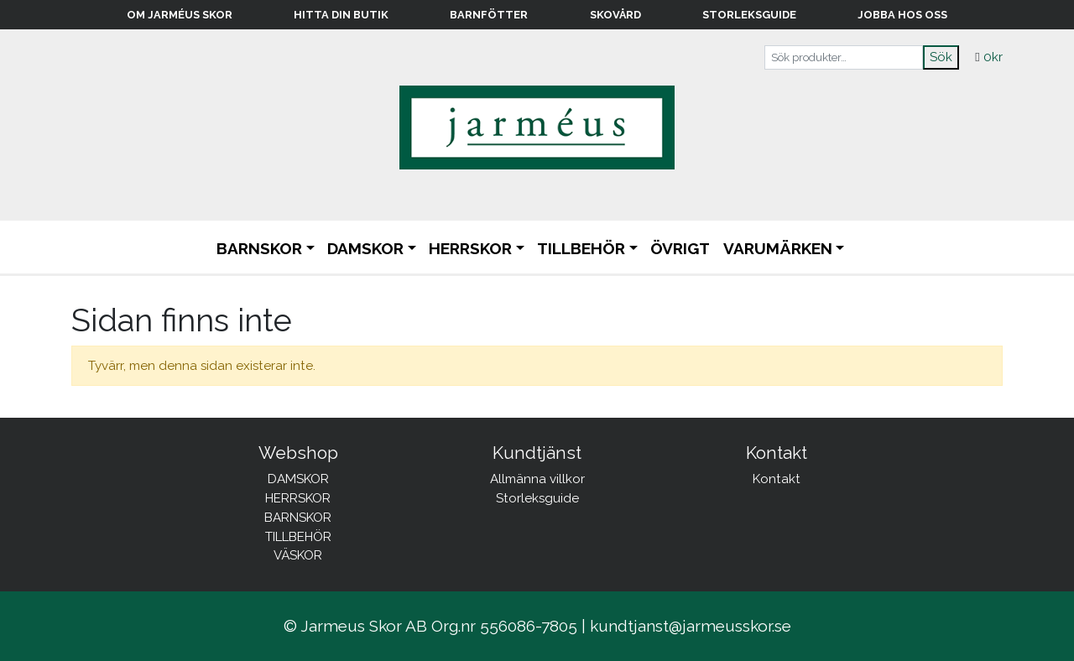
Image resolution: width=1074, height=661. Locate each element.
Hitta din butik (341, 14)
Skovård (615, 14)
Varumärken (777, 248)
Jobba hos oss (902, 14)
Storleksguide (749, 14)
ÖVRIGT (680, 248)
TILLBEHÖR (581, 248)
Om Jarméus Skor (179, 14)
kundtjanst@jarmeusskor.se (690, 626)
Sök (941, 57)
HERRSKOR (470, 248)
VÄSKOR (298, 555)
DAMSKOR (365, 248)
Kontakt (776, 479)
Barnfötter (489, 14)
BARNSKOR (259, 248)
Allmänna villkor (537, 479)
